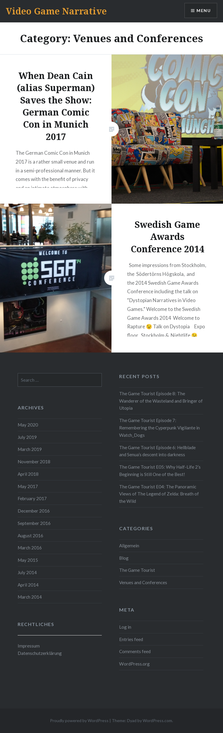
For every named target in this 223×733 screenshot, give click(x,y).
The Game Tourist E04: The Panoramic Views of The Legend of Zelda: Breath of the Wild (159, 494)
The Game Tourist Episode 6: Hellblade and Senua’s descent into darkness (157, 451)
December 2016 (34, 510)
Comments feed (135, 651)
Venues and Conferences (143, 582)
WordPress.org (134, 663)
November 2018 (34, 461)
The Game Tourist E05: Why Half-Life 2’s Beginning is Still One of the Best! (160, 470)
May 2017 (28, 486)
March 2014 (30, 596)
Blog (124, 558)
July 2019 (27, 437)
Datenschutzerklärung (40, 653)
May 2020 (28, 424)
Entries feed (131, 639)
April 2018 (28, 474)
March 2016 (30, 547)
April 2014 (28, 584)
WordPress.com (157, 720)
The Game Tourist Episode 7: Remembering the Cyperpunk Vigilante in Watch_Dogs (159, 428)
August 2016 (30, 535)
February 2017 (32, 498)
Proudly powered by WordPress (79, 720)
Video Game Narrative (56, 11)
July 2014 (27, 572)
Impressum (29, 645)
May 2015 (28, 560)
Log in (125, 627)
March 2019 (30, 449)
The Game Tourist (137, 570)
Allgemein (129, 545)
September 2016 (34, 523)
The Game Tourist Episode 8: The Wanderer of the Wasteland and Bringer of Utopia (161, 401)
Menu (204, 10)
